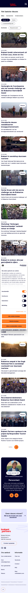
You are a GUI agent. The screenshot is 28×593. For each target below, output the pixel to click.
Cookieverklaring (11, 584)
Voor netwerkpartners (5, 561)
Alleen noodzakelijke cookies (14, 326)
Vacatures (17, 560)
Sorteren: (4, 28)
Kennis (3, 569)
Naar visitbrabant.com (19, 572)
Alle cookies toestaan (14, 316)
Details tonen (19, 311)
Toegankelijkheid (4, 584)
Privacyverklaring (14, 581)
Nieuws (3, 573)
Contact (17, 564)
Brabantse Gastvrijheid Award (21, 584)
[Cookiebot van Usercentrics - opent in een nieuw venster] (20, 266)
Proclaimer (20, 581)
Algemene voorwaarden (5, 581)
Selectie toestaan (14, 321)
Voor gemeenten (5, 565)
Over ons (17, 556)
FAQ (16, 567)
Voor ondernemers (6, 556)
